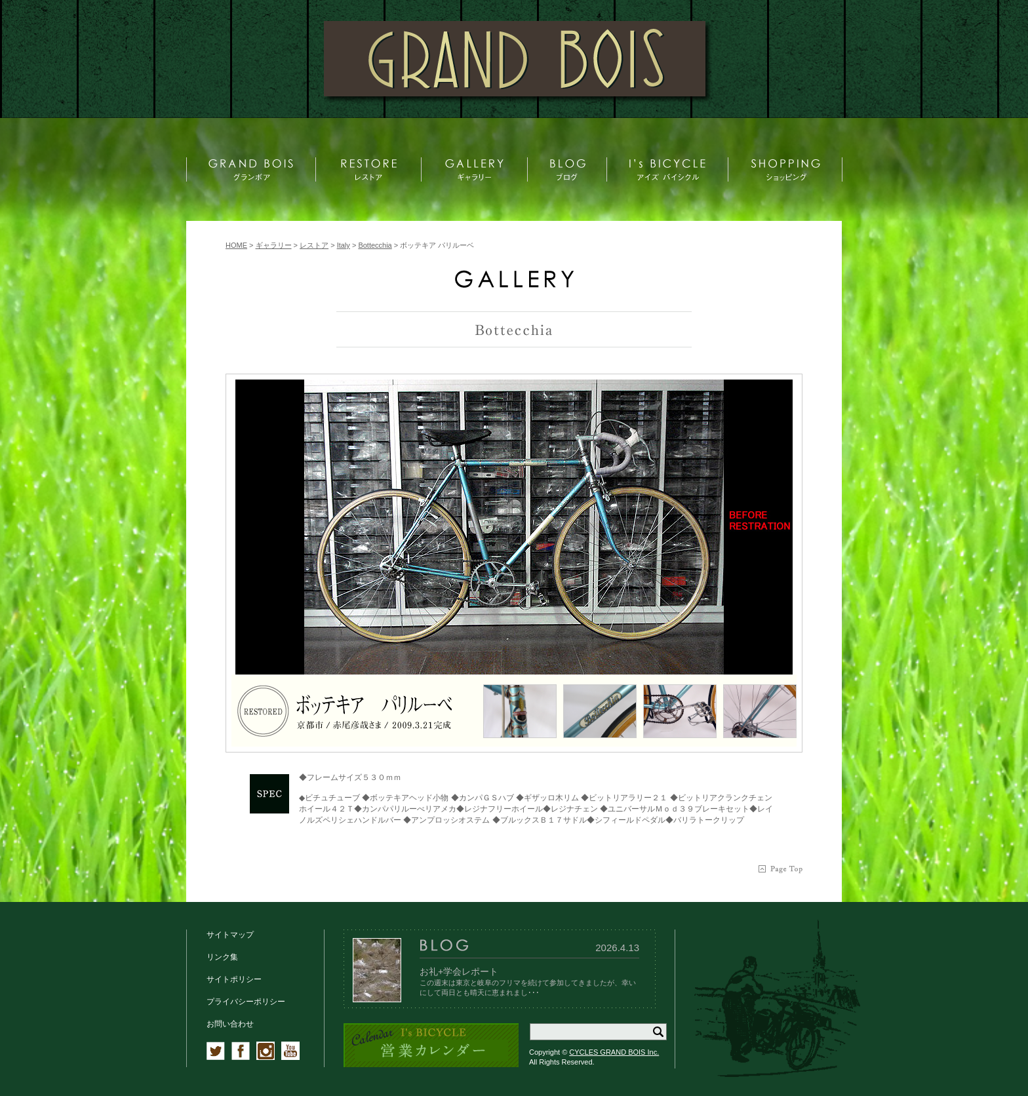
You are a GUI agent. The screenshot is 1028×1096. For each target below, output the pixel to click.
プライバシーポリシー (246, 1001)
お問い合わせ (230, 1023)
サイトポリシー (234, 979)
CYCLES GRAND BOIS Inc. (614, 1052)
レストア (314, 245)
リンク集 (222, 957)
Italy (343, 245)
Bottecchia (374, 245)
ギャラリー (274, 245)
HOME (236, 245)
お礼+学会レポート (459, 971)
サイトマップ (230, 934)
